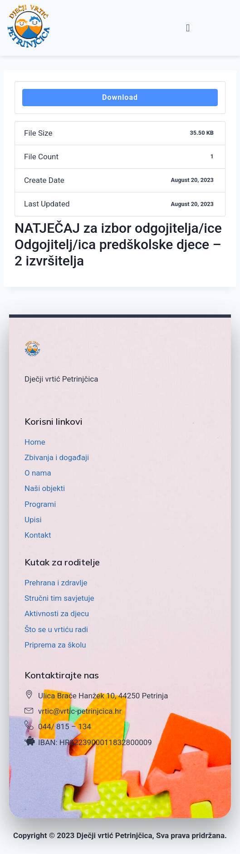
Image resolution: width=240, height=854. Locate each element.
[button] (187, 28)
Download (120, 97)
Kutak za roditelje (62, 562)
